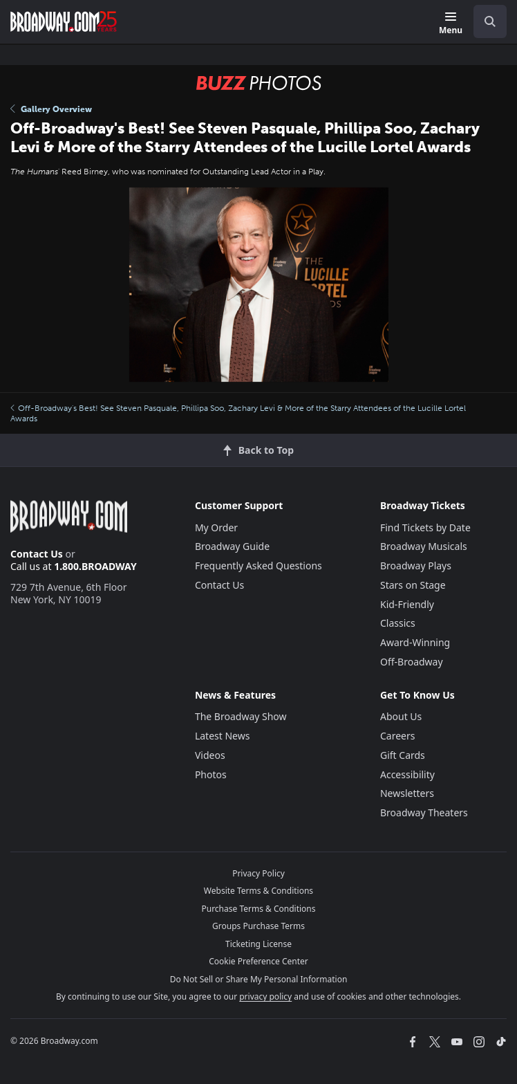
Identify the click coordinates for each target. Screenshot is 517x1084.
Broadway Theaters (424, 812)
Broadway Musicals (423, 546)
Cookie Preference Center (258, 961)
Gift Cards (402, 755)
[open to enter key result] (490, 21)
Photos (211, 774)
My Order (216, 527)
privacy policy (265, 996)
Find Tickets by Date (425, 527)
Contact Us (36, 553)
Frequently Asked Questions (258, 565)
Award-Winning (415, 642)
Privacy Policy (258, 873)
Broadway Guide (232, 546)
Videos (210, 755)
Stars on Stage (413, 584)
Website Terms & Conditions (258, 891)
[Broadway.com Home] (63, 21)
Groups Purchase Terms (258, 926)
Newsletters (407, 793)
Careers (397, 735)
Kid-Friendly (407, 604)
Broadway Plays (415, 565)
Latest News (222, 735)
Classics (397, 623)
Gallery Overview (51, 109)
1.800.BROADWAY (95, 566)
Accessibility (407, 774)
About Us (401, 716)
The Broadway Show (241, 716)
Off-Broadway (411, 661)
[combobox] (484, 21)
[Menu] (450, 24)
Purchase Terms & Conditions (258, 909)
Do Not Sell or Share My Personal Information (259, 979)
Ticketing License (258, 944)
